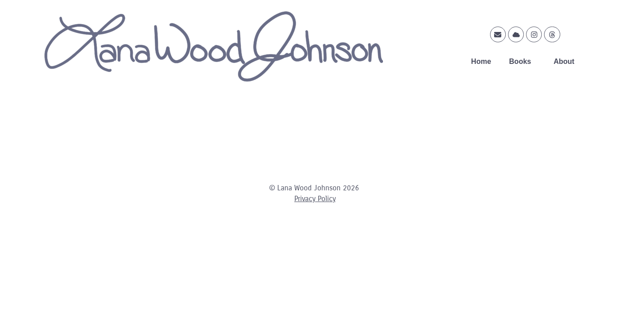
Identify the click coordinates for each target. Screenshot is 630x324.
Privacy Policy (315, 198)
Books (522, 61)
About (566, 61)
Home (481, 61)
